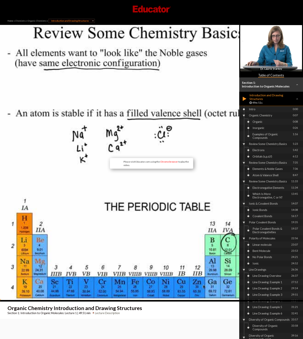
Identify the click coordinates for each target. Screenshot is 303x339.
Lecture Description (105, 255)
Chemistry (20, 20)
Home (10, 20)
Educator (151, 9)
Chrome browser (137, 132)
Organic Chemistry (37, 20)
